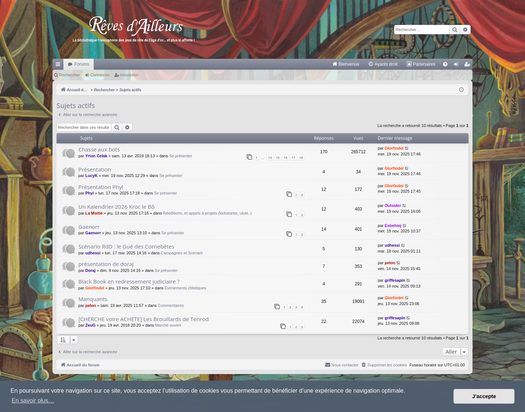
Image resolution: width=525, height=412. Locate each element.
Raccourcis (59, 66)
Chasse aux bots (99, 149)
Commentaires (171, 305)
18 (301, 157)
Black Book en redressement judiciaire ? (129, 281)
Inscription (129, 75)
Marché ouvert (167, 325)
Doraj (90, 270)
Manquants (92, 299)
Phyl (89, 193)
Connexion (100, 75)
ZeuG (90, 325)
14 (270, 157)
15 (278, 157)
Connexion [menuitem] (458, 66)
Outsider (393, 205)
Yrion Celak (96, 156)
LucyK (91, 175)
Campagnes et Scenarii (181, 253)
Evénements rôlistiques (185, 288)
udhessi (93, 253)
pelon (390, 263)
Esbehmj (393, 225)
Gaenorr (89, 226)
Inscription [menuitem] (468, 66)
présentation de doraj (105, 263)
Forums (81, 64)
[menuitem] (346, 64)
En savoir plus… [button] (33, 400)
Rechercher (69, 75)
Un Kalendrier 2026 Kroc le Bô (116, 206)
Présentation (94, 169)
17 (293, 157)
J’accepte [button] (484, 396)
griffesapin (395, 280)
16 (285, 157)
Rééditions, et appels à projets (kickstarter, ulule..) (207, 213)
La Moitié (94, 213)
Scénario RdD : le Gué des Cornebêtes (126, 246)
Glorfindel (394, 148)
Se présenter (180, 156)
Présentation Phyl (100, 186)
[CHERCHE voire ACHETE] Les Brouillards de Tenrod (143, 319)
